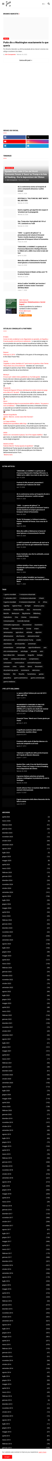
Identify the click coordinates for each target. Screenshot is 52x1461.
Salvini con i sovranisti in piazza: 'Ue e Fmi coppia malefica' (23, 435)
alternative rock (9, 640)
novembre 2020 (26, 1075)
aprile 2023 (26, 960)
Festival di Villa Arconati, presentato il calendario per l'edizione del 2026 (30, 484)
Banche (6, 613)
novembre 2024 (26, 884)
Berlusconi (15, 613)
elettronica (36, 670)
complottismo (34, 659)
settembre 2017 (26, 1226)
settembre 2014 (26, 1368)
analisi (38, 640)
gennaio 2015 (26, 1353)
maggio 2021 (26, 1051)
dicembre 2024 (26, 880)
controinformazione (34, 663)
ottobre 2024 (26, 888)
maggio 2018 (26, 1194)
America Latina (39, 606)
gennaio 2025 (26, 876)
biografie (31, 655)
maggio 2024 (26, 908)
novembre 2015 (26, 1313)
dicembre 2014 (26, 1356)
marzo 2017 (26, 1249)
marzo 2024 (26, 916)
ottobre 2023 (26, 936)
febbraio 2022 (26, 1015)
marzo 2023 (26, 964)
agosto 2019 (26, 1134)
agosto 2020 (26, 1087)
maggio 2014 (26, 1384)
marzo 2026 (26, 821)
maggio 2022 (26, 1003)
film (14, 674)
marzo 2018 (26, 1202)
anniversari (32, 644)
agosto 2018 (26, 1182)
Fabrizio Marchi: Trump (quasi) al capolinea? (18, 446)
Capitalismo (8, 617)
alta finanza (20, 636)
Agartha (6, 606)
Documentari (27, 625)
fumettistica (31, 674)
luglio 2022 (26, 995)
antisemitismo (8, 647)
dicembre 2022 (26, 976)
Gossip (28, 628)
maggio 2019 (26, 1146)
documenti (38, 666)
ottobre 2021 (26, 1031)
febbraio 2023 (26, 968)
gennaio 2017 (26, 1257)
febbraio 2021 (26, 1063)
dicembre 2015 (26, 1309)
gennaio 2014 (26, 1400)
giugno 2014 (26, 1380)
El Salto (5, 337)
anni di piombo (20, 644)
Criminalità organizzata (12, 625)
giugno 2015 (26, 1333)
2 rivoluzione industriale (28, 598)
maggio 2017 (26, 1241)
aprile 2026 (26, 817)
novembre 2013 (26, 1408)
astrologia (24, 651)
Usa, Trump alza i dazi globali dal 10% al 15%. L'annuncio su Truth (32, 222)
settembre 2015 (26, 1321)
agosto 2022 (26, 991)
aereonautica (8, 632)
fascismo (7, 674)
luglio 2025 (26, 853)
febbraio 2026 (26, 825)
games (41, 674)
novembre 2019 (26, 1122)
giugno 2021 (26, 1047)
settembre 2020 (26, 1083)
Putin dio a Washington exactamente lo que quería (25, 44)
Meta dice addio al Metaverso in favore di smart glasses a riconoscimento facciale (32, 262)
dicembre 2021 (26, 1023)
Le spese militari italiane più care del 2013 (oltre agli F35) (31, 694)
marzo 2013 (26, 1440)
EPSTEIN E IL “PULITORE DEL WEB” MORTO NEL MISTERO (33, 199)
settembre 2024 (26, 892)
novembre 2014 (26, 1360)
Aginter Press (16, 606)
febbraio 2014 (26, 1396)
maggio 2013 (26, 1432)
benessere (21, 655)
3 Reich (41, 598)
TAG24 (5, 361)
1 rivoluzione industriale (27, 594)
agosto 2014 (26, 1372)
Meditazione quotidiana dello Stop (14, 423)
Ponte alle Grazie (25, 311)
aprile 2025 (26, 865)
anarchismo (8, 644)
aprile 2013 (26, 1436)
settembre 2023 (26, 940)
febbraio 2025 (26, 872)
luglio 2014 (26, 1376)
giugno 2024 (26, 904)
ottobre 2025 (26, 841)
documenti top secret (11, 670)
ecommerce (25, 670)
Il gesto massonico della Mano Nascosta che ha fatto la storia (33, 800)
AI (39, 602)
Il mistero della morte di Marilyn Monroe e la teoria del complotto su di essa (32, 742)
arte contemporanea (11, 651)
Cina (16, 617)
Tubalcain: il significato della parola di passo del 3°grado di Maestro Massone (32, 754)
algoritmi (38, 632)
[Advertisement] (26, 96)
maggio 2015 (26, 1337)
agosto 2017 (26, 1229)
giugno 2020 (26, 1095)
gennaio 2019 (26, 1162)
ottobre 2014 (26, 1364)
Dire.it (5, 401)
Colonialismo (34, 617)
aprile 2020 (26, 1103)
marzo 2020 (26, 1107)
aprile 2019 (26, 1150)
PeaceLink (6, 388)
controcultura (19, 663)
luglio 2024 (26, 900)
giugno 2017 (26, 1237)
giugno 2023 (26, 952)
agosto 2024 (26, 896)
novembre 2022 (26, 980)
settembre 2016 (26, 1273)
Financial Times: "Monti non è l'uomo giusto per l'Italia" (33, 719)
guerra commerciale (37, 678)
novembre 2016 (26, 1265)
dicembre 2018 (26, 1166)
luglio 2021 (26, 1043)
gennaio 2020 (26, 1114)
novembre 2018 (26, 1170)
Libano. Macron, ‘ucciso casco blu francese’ (18, 417)
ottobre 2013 (26, 1412)
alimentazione (8, 636)
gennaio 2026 (26, 829)
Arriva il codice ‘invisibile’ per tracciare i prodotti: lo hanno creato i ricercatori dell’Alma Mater (32, 286)
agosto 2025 (26, 849)
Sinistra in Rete (8, 444)
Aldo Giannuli (23, 300)
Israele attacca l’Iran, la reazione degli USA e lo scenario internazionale (33, 789)
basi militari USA (9, 655)
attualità (34, 651)
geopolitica (7, 678)
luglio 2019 (26, 1138)
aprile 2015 (26, 1341)
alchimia (29, 632)
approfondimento (34, 647)
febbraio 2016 (26, 1301)
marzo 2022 (26, 1011)
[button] (3, 4)
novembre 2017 (26, 1218)
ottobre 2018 (26, 1174)
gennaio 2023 (26, 972)
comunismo (8, 663)
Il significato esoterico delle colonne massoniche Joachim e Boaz (29, 731)
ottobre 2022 (26, 983)
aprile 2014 (26, 1388)
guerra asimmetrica (21, 678)
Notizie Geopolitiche (10, 415)
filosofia (21, 674)
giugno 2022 (26, 999)
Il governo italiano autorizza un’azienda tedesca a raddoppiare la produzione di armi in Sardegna (33, 778)
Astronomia (37, 610)
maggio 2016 (26, 1289)
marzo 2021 (26, 1059)
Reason (5, 352)
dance (30, 666)
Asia (28, 610)
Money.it (6, 375)
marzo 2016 (26, 1297)
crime (14, 666)
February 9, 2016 (9, 354)
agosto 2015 (26, 1325)
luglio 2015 (26, 1329)
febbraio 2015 (26, 1349)
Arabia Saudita (18, 610)
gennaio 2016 (26, 1305)
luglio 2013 (26, 1424)
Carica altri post (25, 60)
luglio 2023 (26, 948)
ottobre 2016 (26, 1269)
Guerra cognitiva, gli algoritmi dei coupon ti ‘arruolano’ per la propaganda (33, 211)
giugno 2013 (26, 1428)
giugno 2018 (26, 1190)
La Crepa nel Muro (9, 421)
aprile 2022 (26, 1007)
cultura (22, 666)
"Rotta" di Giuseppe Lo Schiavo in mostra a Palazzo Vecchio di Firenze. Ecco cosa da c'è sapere (32, 521)
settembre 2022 (26, 987)
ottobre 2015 (26, 1317)
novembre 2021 (26, 1027)
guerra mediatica (9, 682)
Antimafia (7, 610)
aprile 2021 (26, 1055)
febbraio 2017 (26, 1253)
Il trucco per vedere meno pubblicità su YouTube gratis (21, 377)
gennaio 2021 (26, 1067)
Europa (6, 628)
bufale (6, 659)
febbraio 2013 (26, 1444)
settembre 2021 (26, 1035)
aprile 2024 (26, 912)
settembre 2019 (26, 1130)
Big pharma (26, 613)
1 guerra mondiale (10, 594)
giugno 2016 (26, 1285)
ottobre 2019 (26, 1126)
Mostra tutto (8, 455)
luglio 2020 (26, 1091)
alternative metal (33, 636)
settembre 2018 (26, 1178)
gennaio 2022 (26, 1019)
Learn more (42, 1452)
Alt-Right (28, 606)
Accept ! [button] (7, 1457)
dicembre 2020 (26, 1071)
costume (6, 666)
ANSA (5, 432)
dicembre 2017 (26, 1214)
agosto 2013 (26, 1420)
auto (41, 651)
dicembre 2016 (26, 1261)
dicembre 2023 (26, 928)
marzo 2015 (26, 1345)
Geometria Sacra (17, 628)
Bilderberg (36, 613)
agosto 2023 (26, 944)
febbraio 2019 (26, 1158)
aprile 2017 (26, 1245)
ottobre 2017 (26, 1222)
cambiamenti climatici (18, 659)
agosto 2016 (26, 1277)
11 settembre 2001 (10, 598)
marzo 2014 (26, 1392)
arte (45, 647)
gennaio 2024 (26, 924)
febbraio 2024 (26, 920)
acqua (36, 628)
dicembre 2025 (26, 833)
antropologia (20, 647)
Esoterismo (38, 625)
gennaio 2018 (26, 1210)
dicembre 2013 (26, 1404)
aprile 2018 (26, 1198)
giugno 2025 (26, 857)
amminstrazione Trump (25, 640)
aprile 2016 (26, 1293)
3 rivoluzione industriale (27, 602)
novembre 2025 (26, 837)
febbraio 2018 (26, 1206)
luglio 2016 (26, 1281)
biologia (40, 655)
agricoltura (19, 632)
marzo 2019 (26, 1154)
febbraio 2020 (26, 1110)
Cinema (23, 617)
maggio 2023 (26, 956)
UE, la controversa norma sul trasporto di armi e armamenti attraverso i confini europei (32, 189)
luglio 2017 (26, 1233)
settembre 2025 (26, 845)
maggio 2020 (26, 1099)
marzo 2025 (26, 868)
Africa (45, 602)
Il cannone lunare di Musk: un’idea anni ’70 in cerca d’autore (32, 273)
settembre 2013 (26, 1416)
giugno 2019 (26, 1142)
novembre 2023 (26, 932)
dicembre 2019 (26, 1118)
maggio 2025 (26, 861)
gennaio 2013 (26, 1448)
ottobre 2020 (26, 1079)
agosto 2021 (26, 1039)
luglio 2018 (26, 1186)
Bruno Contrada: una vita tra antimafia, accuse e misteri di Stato (33, 555)
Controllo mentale (23, 621)
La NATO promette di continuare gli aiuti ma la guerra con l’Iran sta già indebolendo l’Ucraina (33, 544)
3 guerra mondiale (10, 602)
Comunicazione (9, 621)
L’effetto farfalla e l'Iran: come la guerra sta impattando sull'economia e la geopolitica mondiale (32, 568)
